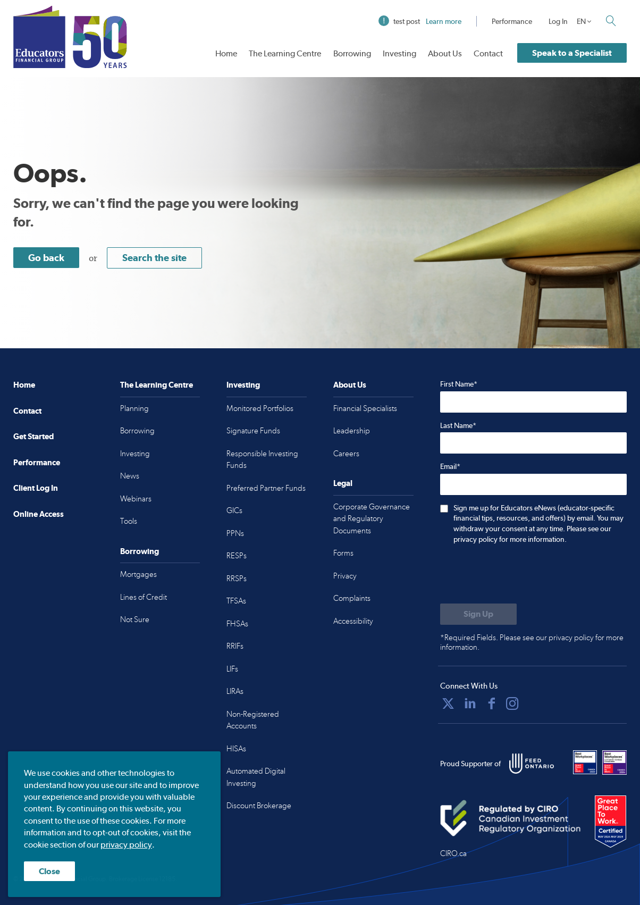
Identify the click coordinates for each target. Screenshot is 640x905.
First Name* (458, 384)
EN (581, 21)
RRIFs (234, 646)
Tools (128, 521)
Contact (488, 53)
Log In (558, 21)
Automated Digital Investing (255, 777)
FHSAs (237, 624)
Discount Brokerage (258, 805)
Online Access (38, 513)
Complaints (351, 598)
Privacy (345, 576)
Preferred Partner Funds (266, 488)
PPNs (235, 533)
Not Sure (134, 619)
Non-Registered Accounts (252, 720)
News (129, 476)
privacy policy (126, 845)
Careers (346, 453)
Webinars (135, 499)
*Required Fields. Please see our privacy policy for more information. (532, 642)
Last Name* (458, 425)
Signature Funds (253, 430)
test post (419, 21)
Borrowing (352, 53)
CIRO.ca (453, 853)
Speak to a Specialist (572, 53)
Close (49, 871)
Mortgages (138, 574)
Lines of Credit (143, 597)
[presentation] (521, 575)
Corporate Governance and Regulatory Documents (371, 518)
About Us (445, 53)
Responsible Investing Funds (262, 460)
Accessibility (353, 621)
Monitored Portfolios (259, 408)
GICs (234, 510)
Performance (512, 21)
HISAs (236, 748)
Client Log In (35, 487)
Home (226, 53)
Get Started (33, 436)
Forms (343, 553)
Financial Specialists (365, 408)
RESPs (236, 555)
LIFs (232, 669)
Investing (399, 53)
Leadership (351, 430)
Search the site (154, 257)
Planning (134, 408)
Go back (46, 257)
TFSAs (236, 601)
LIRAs (234, 691)
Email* (450, 466)
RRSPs (236, 578)
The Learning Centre (285, 53)
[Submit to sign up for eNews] (478, 614)
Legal (342, 483)
